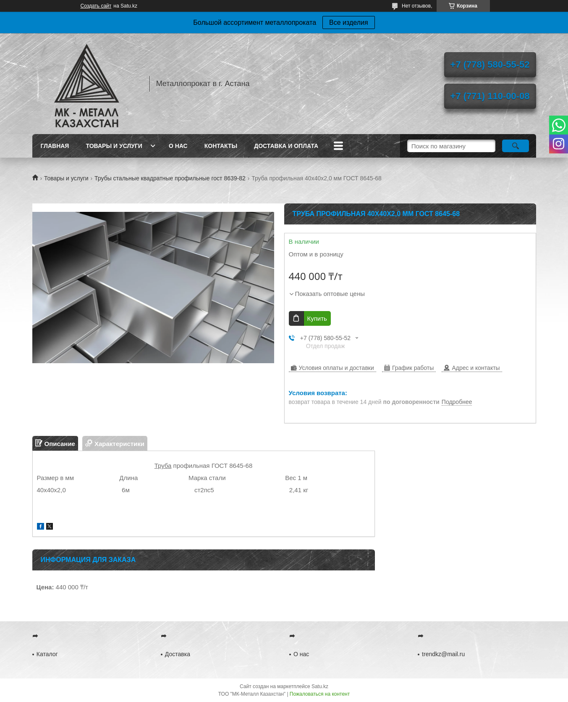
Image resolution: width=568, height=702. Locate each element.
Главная (55, 146)
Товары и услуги (114, 146)
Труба (163, 465)
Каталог (47, 654)
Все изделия (348, 22)
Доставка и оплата (286, 146)
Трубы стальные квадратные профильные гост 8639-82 (170, 178)
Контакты (220, 146)
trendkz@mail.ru (443, 654)
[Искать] (515, 146)
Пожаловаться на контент (320, 694)
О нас (178, 146)
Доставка (177, 654)
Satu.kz (319, 686)
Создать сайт (96, 6)
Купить (317, 318)
